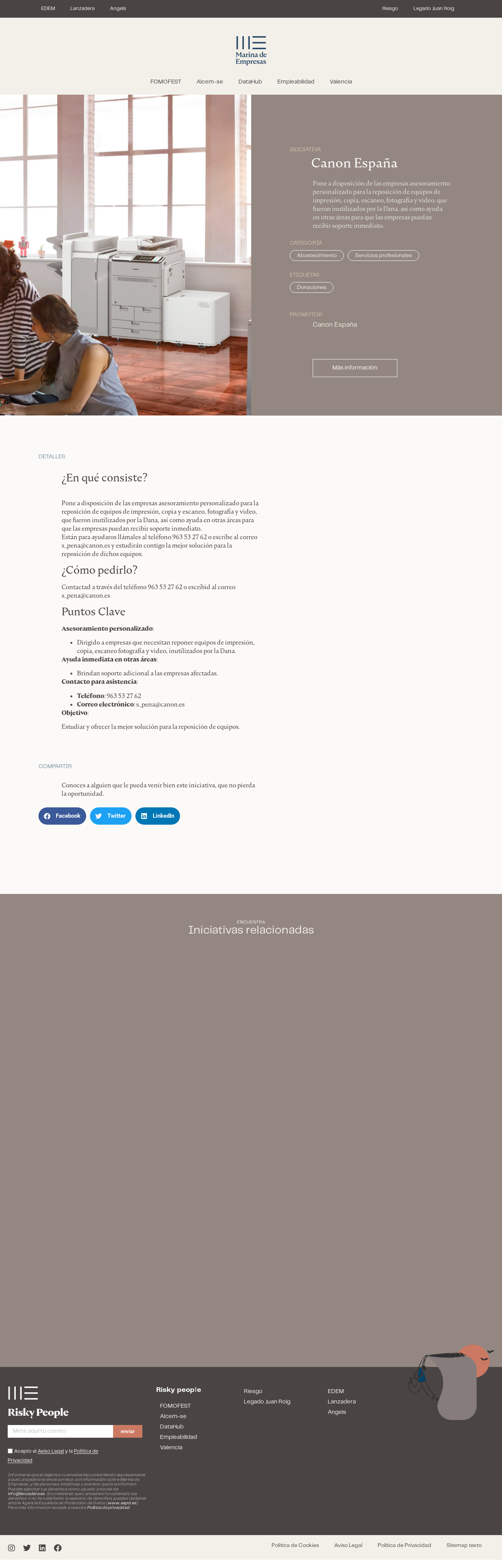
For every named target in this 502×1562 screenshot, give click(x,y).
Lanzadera (82, 8)
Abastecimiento (317, 255)
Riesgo (390, 8)
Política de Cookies (295, 1545)
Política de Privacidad (404, 1545)
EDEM (48, 8)
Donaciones (311, 287)
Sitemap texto (464, 1545)
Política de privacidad (108, 1508)
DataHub (250, 82)
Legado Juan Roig (434, 8)
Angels (118, 8)
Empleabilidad (295, 82)
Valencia (341, 82)
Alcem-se (210, 82)
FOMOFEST (165, 82)
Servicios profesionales (383, 255)
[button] (62, 816)
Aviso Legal (348, 1545)
